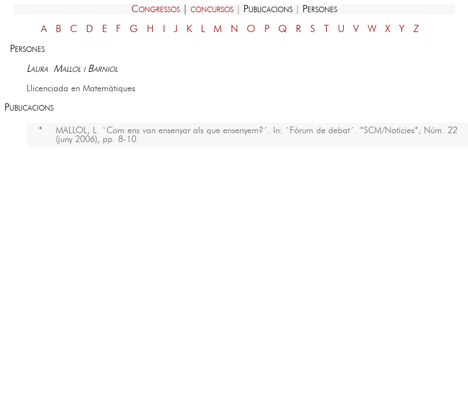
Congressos (155, 9)
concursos (211, 9)
